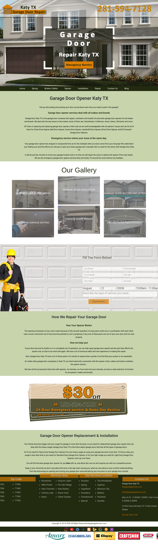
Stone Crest (63, 487)
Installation (83, 88)
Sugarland (85, 483)
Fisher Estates (64, 491)
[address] (108, 275)
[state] (108, 281)
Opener (68, 88)
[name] (108, 269)
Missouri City (103, 483)
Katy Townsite (47, 483)
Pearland (101, 491)
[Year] (133, 288)
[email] (140, 492)
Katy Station (63, 483)
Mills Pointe (46, 479)
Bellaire (100, 487)
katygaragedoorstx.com (138, 487)
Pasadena (85, 487)
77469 (12, 488)
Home (22, 88)
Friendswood (87, 491)
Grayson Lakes (64, 474)
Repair (98, 88)
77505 (12, 484)
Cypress (101, 479)
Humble (101, 495)
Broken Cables (51, 88)
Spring (35, 88)
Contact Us (113, 88)
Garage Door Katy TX (136, 484)
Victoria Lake (47, 487)
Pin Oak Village (65, 479)
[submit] (104, 301)
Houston (85, 474)
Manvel (84, 495)
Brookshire (46, 474)
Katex (44, 491)
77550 (12, 496)
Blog (126, 88)
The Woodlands (104, 474)
